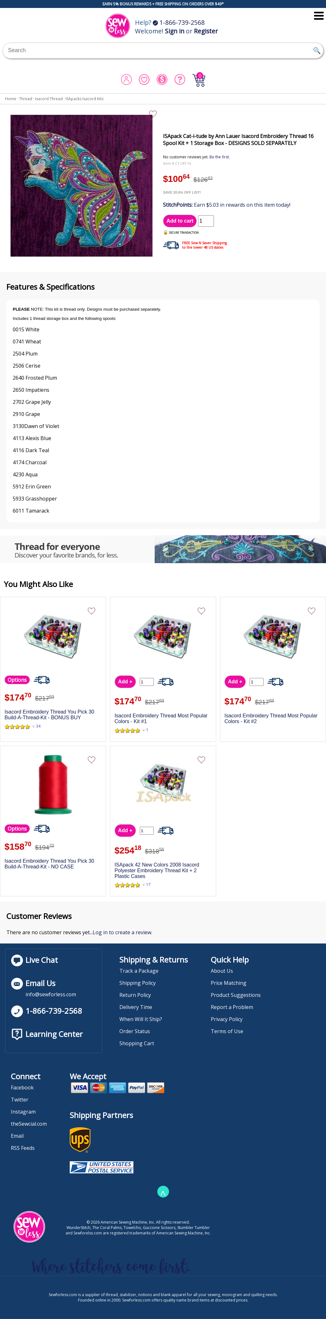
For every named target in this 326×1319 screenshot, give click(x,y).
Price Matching (228, 982)
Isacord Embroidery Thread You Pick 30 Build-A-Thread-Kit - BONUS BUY (49, 714)
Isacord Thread (49, 98)
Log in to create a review (122, 932)
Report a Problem (232, 1007)
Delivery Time (135, 1007)
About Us (222, 970)
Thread (25, 98)
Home (10, 98)
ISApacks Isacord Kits (84, 98)
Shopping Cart (136, 1043)
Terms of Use (227, 1031)
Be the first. (219, 157)
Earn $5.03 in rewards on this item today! (226, 204)
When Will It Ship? (140, 1019)
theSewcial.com (29, 1123)
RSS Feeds (23, 1147)
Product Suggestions (236, 994)
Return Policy (135, 994)
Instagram (23, 1111)
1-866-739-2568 (179, 22)
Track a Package (139, 970)
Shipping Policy (137, 982)
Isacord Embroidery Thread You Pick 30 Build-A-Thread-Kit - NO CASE (49, 863)
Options (17, 679)
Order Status (134, 1031)
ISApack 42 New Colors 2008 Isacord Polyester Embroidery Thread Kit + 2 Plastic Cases (157, 870)
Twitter (19, 1099)
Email (17, 1135)
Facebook (22, 1087)
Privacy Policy (227, 1019)
